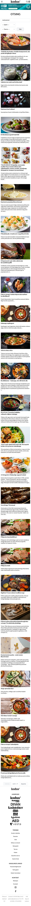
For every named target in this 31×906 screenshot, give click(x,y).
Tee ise (15, 849)
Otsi (20, 29)
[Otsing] (27, 2)
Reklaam (15, 880)
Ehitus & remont (15, 843)
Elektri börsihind (15, 873)
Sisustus (15, 836)
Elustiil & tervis (15, 855)
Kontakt (15, 884)
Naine (15, 852)
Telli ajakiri (15, 870)
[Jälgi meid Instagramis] (15, 887)
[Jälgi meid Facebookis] (15, 891)
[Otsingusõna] (15, 20)
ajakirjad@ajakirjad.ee (13, 898)
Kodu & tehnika (15, 833)
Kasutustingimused (15, 866)
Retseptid (15, 846)
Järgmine (23, 784)
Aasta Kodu (15, 859)
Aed (15, 839)
